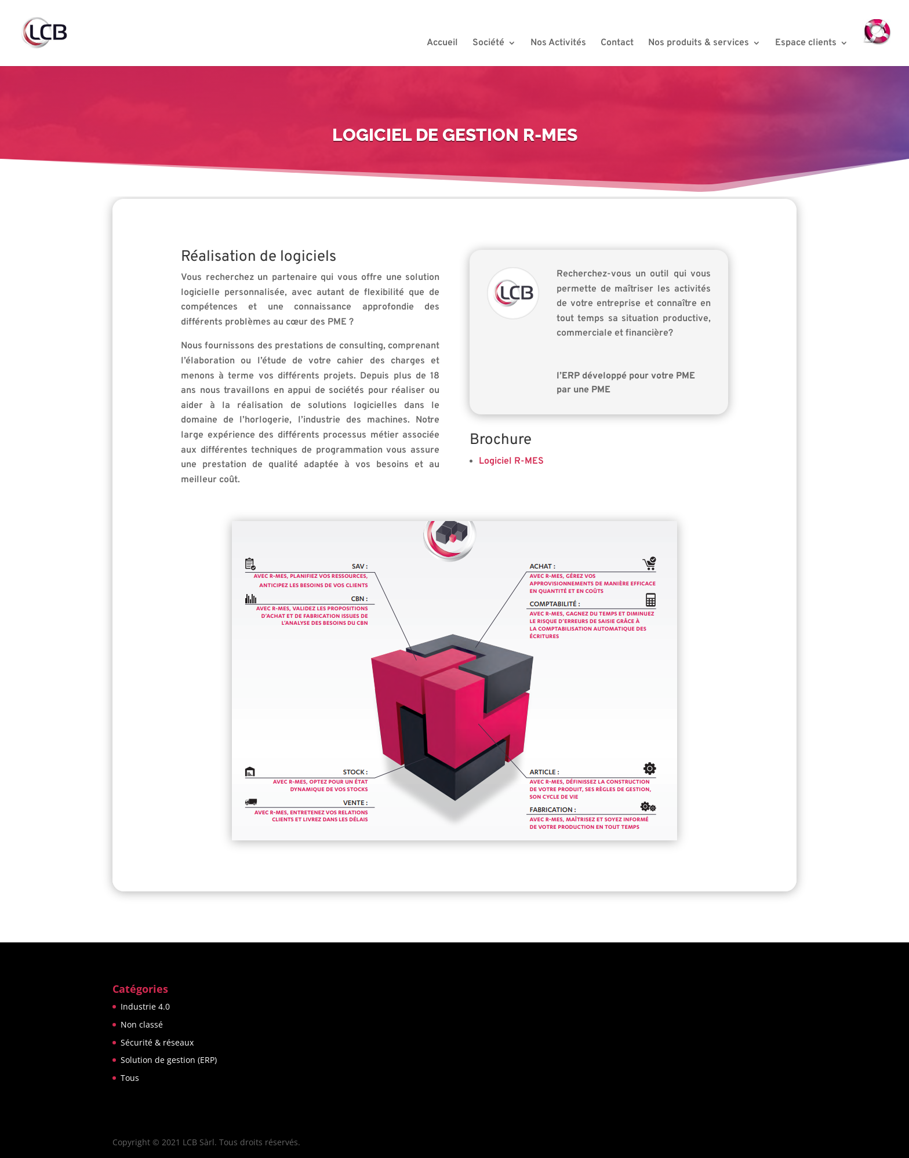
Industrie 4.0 (145, 1006)
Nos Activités (558, 44)
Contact (617, 44)
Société (488, 44)
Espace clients (806, 44)
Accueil (442, 44)
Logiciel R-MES (511, 461)
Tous (130, 1077)
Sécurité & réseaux (157, 1042)
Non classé (142, 1024)
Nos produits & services (698, 44)
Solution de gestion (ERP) (169, 1059)
